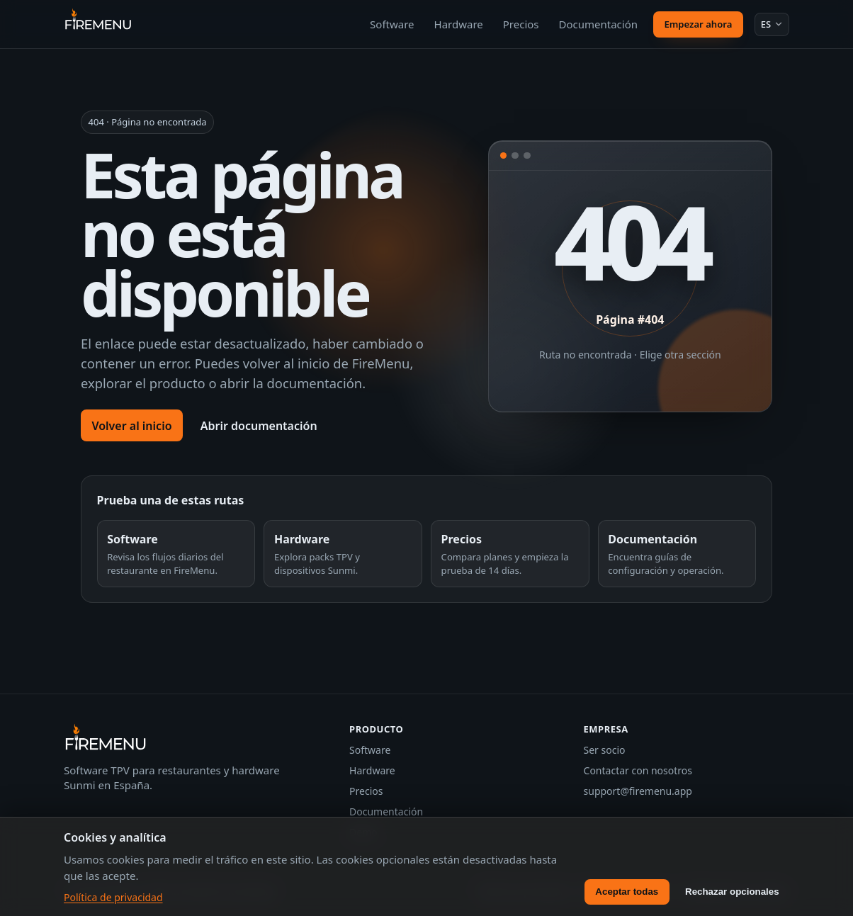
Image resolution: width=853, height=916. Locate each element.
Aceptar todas (626, 891)
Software (392, 24)
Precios (521, 24)
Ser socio (605, 750)
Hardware (458, 24)
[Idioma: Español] (772, 24)
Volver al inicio (131, 426)
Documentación (598, 24)
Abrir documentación (258, 426)
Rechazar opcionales (732, 891)
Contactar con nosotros (638, 770)
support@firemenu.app (638, 791)
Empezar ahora (698, 24)
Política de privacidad (113, 897)
